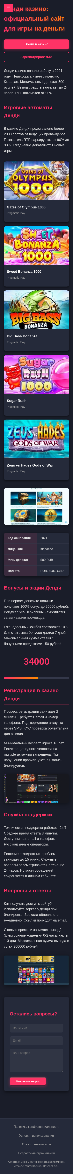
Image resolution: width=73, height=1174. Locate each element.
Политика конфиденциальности (36, 1126)
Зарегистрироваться (36, 57)
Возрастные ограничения (36, 1153)
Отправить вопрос (28, 1081)
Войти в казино (36, 44)
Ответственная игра (36, 1144)
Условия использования (36, 1135)
